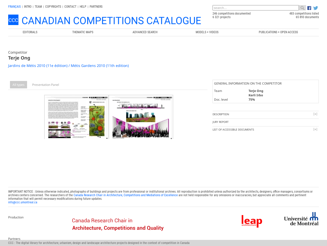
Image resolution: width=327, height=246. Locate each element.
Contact (70, 6)
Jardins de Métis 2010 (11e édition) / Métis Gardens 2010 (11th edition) (68, 65)
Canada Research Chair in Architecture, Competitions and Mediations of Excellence (126, 190)
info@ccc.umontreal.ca (22, 198)
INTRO (27, 6)
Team (38, 6)
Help (83, 6)
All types (19, 85)
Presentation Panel (45, 85)
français (14, 6)
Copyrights (53, 6)
